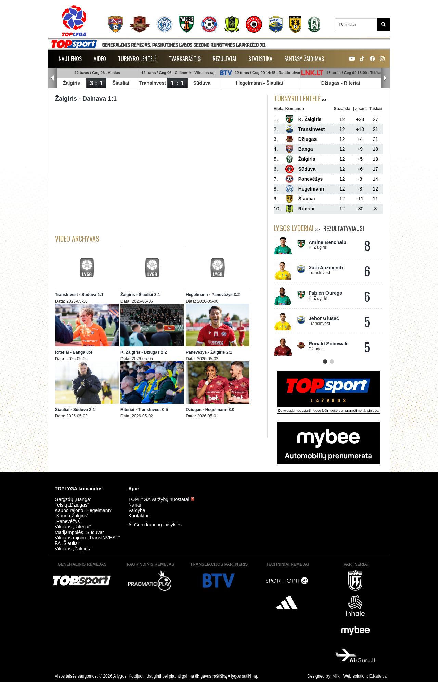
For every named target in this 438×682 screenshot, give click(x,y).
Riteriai (352, 83)
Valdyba (136, 510)
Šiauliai (120, 83)
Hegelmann (249, 83)
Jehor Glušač (324, 318)
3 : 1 (96, 83)
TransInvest (152, 83)
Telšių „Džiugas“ (72, 505)
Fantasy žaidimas (304, 58)
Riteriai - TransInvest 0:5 (144, 409)
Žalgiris (71, 83)
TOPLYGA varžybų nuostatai (161, 499)
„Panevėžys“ (68, 521)
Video (100, 58)
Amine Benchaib (327, 242)
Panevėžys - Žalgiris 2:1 (209, 352)
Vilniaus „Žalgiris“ (73, 548)
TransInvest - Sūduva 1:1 (79, 294)
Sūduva (202, 83)
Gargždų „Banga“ (73, 499)
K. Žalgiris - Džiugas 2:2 (143, 352)
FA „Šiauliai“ (67, 543)
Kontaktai (138, 516)
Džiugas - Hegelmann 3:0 (210, 409)
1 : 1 (177, 83)
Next (385, 78)
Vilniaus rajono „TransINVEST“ (87, 537)
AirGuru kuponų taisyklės (155, 524)
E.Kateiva (378, 676)
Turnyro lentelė (137, 58)
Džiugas (330, 83)
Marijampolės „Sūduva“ (79, 532)
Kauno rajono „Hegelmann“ (83, 510)
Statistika (260, 58)
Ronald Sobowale (329, 343)
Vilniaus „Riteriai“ (73, 526)
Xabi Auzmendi (326, 267)
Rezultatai (224, 58)
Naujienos (70, 58)
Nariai (134, 505)
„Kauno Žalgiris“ (72, 516)
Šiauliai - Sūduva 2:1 (75, 409)
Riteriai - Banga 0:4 (73, 352)
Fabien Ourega (325, 293)
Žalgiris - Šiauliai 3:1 (140, 294)
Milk (335, 676)
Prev (52, 78)
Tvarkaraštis (185, 58)
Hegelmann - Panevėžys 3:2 (213, 294)
